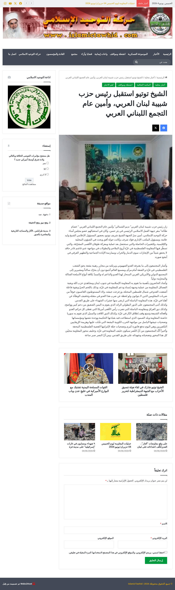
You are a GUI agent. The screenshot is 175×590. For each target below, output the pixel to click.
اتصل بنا (12, 54)
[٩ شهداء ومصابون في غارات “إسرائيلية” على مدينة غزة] (79, 431)
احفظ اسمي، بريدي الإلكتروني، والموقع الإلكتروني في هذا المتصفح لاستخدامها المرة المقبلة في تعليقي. (116, 552)
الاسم (163, 523)
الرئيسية (167, 54)
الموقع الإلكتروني (105, 538)
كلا (45, 169)
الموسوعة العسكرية (138, 54)
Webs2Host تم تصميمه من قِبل (17, 584)
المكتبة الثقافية (144, 85)
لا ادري (43, 174)
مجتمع (74, 54)
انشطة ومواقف (117, 54)
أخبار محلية (150, 77)
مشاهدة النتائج (29, 184)
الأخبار (156, 54)
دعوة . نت (43, 214)
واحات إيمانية (101, 54)
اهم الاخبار (108, 85)
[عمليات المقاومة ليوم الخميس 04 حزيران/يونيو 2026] (115, 431)
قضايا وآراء (86, 54)
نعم (44, 163)
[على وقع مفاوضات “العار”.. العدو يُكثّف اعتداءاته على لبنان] (151, 431)
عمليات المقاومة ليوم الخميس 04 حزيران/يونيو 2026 (110, 3)
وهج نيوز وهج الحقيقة (38, 222)
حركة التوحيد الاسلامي (30, 54)
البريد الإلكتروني (159, 538)
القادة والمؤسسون (55, 54)
